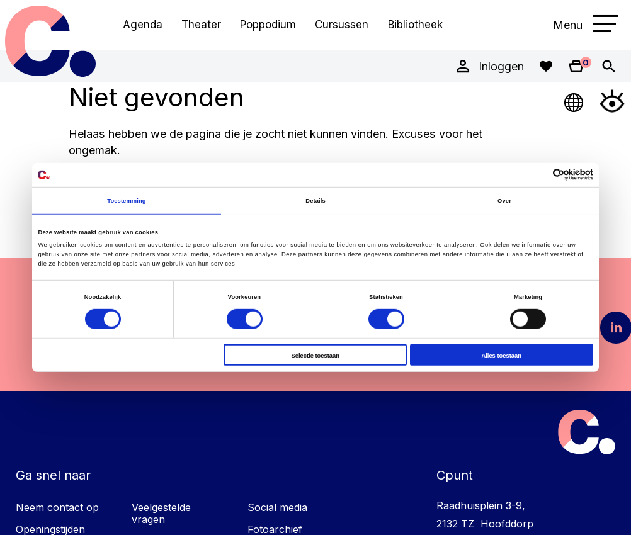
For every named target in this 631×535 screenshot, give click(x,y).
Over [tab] (504, 200)
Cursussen (341, 24)
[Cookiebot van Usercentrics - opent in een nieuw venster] (538, 175)
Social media (277, 507)
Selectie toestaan (315, 354)
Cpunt (50, 41)
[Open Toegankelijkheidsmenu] (612, 101)
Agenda (142, 24)
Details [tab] (315, 200)
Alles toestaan (501, 354)
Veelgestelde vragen (161, 513)
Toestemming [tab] (126, 200)
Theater (201, 24)
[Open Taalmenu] (574, 101)
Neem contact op (57, 507)
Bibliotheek (415, 24)
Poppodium (268, 24)
